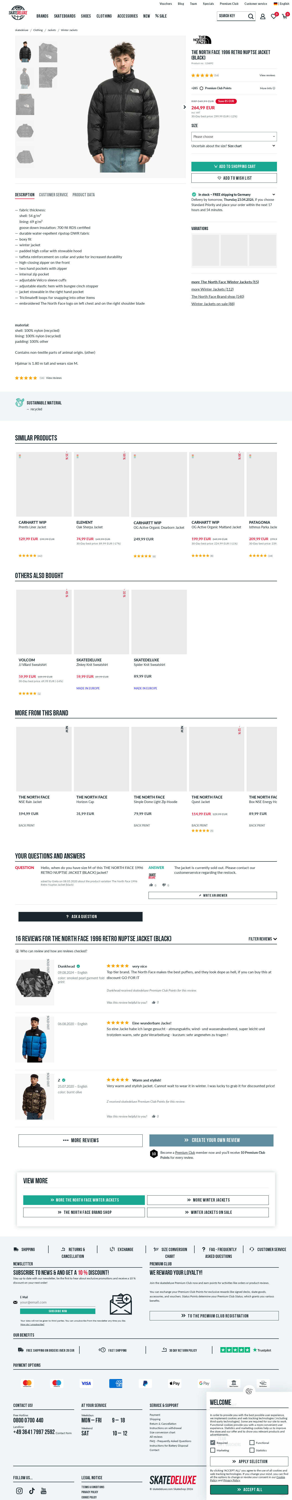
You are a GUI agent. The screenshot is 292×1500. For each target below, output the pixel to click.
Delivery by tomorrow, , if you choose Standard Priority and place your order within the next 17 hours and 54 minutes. (234, 202)
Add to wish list (234, 178)
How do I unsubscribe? (32, 1324)
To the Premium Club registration (214, 1316)
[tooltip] (274, 88)
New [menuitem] (146, 16)
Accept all (249, 1490)
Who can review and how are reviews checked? (51, 951)
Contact (154, 1450)
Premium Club (185, 1152)
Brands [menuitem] (42, 16)
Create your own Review (211, 1140)
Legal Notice (91, 1478)
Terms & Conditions (92, 1487)
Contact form (64, 1433)
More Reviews (80, 1141)
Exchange (121, 1250)
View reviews (267, 75)
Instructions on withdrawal (166, 1428)
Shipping (24, 1250)
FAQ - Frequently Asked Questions (170, 1441)
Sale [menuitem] (161, 16)
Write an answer (212, 896)
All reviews (156, 1436)
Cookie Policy (89, 1497)
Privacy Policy (89, 1492)
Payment (155, 1414)
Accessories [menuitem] (127, 16)
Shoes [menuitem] (86, 16)
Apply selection (249, 1462)
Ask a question (80, 917)
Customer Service (267, 1250)
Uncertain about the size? (233, 146)
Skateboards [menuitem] (65, 16)
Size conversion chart (162, 1432)
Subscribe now (58, 1311)
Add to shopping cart (234, 167)
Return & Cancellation (163, 1423)
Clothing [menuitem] (104, 16)
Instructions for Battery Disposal (169, 1445)
